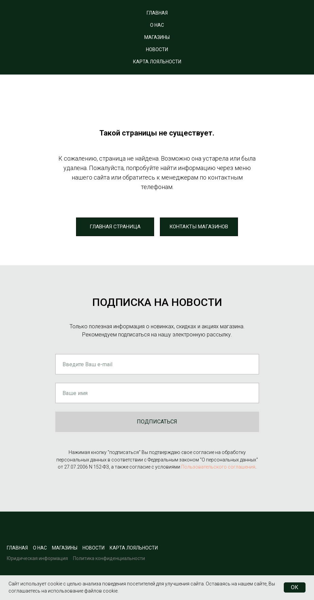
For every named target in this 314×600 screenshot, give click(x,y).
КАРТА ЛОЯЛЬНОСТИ (157, 61)
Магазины (64, 548)
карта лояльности (134, 548)
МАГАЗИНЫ (157, 37)
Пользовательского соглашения (218, 467)
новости (93, 548)
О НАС (157, 25)
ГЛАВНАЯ (157, 13)
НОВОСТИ (157, 49)
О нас (40, 548)
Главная (17, 548)
